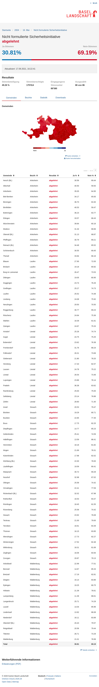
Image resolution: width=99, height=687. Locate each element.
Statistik (43, 98)
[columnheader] (15, 175)
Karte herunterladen (72, 158)
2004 (16, 30)
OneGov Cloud (8, 679)
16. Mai (26, 30)
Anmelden (93, 676)
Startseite (6, 30)
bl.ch (95, 3)
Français (50, 676)
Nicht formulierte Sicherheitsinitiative (50, 30)
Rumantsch (50, 679)
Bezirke (28, 98)
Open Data (6, 682)
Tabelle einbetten (88, 650)
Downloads (61, 98)
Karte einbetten (72, 156)
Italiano (58, 676)
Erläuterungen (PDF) (11, 664)
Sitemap (15, 682)
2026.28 (18, 679)
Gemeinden (11, 98)
